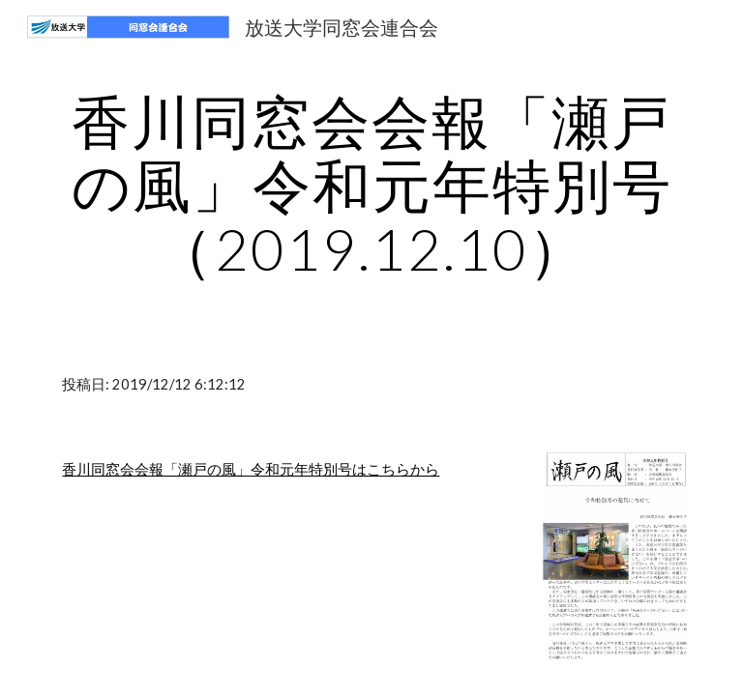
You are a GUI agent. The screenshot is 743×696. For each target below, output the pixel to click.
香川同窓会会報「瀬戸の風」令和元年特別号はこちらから (250, 469)
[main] (371, 184)
